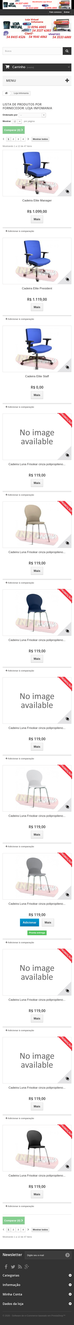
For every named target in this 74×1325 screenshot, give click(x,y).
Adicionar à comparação (21, 231)
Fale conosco (55, 12)
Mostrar (7, 121)
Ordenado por (10, 115)
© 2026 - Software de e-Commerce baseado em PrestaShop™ (34, 1315)
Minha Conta (12, 1294)
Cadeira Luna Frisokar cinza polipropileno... (37, 464)
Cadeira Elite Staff (37, 376)
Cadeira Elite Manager (37, 200)
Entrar (67, 12)
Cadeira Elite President (37, 288)
